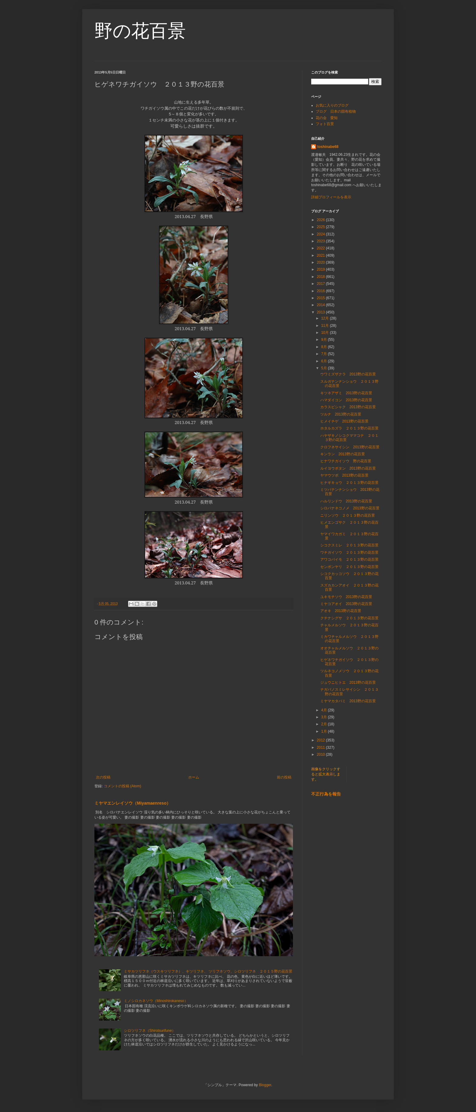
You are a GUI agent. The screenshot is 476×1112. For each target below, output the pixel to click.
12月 (325, 318)
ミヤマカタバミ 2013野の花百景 (348, 701)
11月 (325, 325)
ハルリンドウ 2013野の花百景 (346, 501)
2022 (321, 248)
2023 (321, 241)
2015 (321, 298)
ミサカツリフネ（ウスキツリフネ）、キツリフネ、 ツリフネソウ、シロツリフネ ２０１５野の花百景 (208, 971)
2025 (321, 227)
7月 (324, 354)
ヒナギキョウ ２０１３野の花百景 (349, 483)
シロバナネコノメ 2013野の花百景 (349, 508)
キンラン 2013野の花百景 (342, 454)
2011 (321, 747)
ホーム (193, 777)
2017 (321, 284)
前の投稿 (284, 777)
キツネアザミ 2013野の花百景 (346, 393)
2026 (321, 220)
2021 (321, 255)
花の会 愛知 (327, 118)
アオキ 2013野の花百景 (340, 611)
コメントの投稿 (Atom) (122, 786)
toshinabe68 (327, 147)
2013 (321, 312)
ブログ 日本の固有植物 (336, 111)
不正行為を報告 (326, 794)
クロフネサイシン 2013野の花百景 (349, 447)
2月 (324, 724)
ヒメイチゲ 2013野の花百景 (344, 421)
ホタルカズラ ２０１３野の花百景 (349, 428)
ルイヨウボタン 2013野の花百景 (348, 468)
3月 (324, 717)
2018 (321, 277)
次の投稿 (103, 777)
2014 (321, 305)
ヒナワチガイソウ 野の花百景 (345, 461)
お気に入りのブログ (332, 105)
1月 (324, 731)
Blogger (265, 1085)
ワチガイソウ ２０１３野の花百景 (349, 552)
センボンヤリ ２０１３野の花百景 (349, 567)
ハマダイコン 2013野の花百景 (346, 400)
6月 (324, 361)
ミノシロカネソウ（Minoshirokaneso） (156, 1001)
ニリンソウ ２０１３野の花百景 (347, 515)
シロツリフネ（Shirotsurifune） (149, 1030)
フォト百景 (325, 124)
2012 (321, 740)
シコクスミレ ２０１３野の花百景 (349, 545)
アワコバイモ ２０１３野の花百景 (349, 559)
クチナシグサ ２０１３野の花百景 (349, 618)
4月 (324, 710)
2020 (321, 262)
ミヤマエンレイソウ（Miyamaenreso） (132, 803)
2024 (321, 234)
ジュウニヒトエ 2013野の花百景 (348, 682)
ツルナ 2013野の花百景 (340, 414)
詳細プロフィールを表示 (331, 197)
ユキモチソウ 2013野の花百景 (346, 597)
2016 (321, 291)
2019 (321, 269)
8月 (324, 347)
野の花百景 (140, 31)
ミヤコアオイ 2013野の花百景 (346, 604)
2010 (321, 754)
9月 (324, 339)
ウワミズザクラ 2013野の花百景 (348, 374)
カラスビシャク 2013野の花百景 (348, 407)
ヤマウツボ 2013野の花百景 (344, 475)
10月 (325, 332)
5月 (324, 368)
